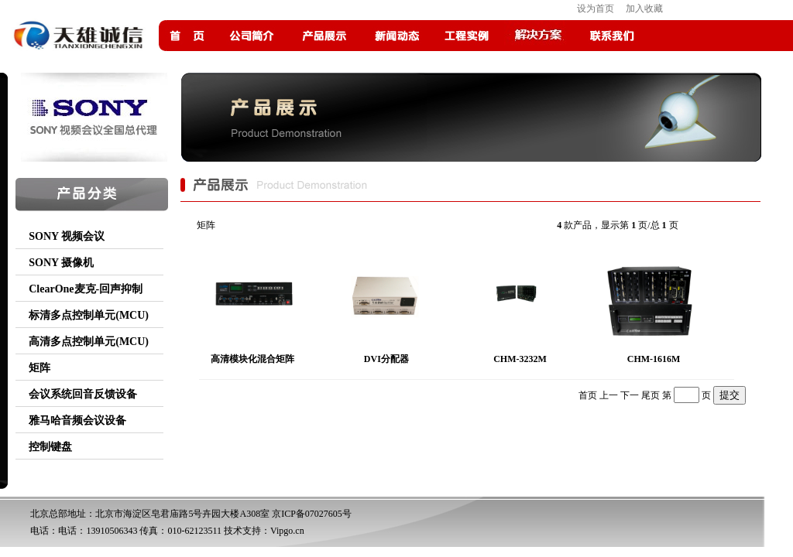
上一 (608, 395)
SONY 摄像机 (61, 262)
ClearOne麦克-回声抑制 (85, 289)
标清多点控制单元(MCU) (89, 315)
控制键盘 (50, 447)
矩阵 (39, 368)
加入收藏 (644, 8)
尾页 (650, 395)
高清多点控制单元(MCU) (89, 341)
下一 (629, 395)
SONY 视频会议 (67, 236)
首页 (587, 395)
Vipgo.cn (287, 530)
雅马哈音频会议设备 (77, 420)
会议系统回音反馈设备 (83, 394)
